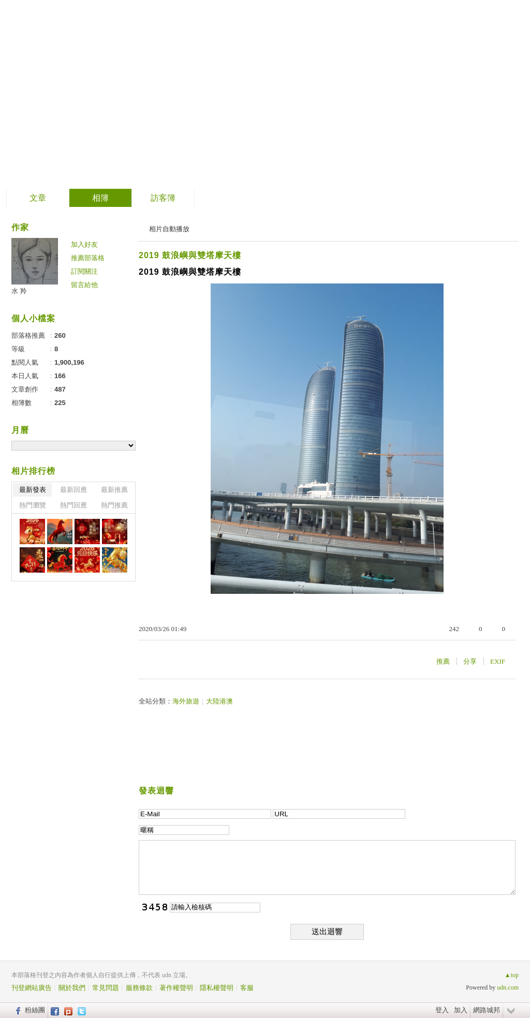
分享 (470, 661)
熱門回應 (73, 505)
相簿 (100, 197)
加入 (460, 1010)
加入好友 (84, 244)
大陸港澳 (219, 701)
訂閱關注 (84, 271)
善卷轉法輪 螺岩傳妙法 (117, 90)
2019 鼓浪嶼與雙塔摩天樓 (190, 255)
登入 (442, 1010)
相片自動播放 (169, 229)
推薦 (443, 661)
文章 (38, 197)
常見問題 (105, 988)
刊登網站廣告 (31, 988)
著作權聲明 (176, 988)
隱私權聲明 (216, 988)
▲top (512, 975)
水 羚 (19, 291)
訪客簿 (163, 197)
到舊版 (242, 95)
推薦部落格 (88, 258)
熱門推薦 (114, 505)
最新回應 (73, 489)
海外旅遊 (185, 701)
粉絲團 (35, 1010)
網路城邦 (486, 1010)
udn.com (508, 987)
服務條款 (139, 988)
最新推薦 (114, 489)
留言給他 (84, 285)
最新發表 (32, 489)
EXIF (497, 661)
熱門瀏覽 (32, 505)
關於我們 (71, 988)
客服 (247, 988)
